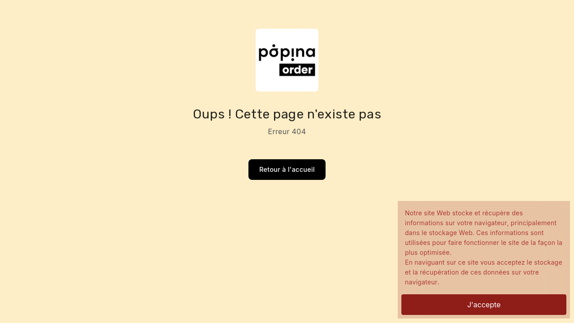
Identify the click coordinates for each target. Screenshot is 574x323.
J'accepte (484, 304)
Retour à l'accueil (287, 169)
